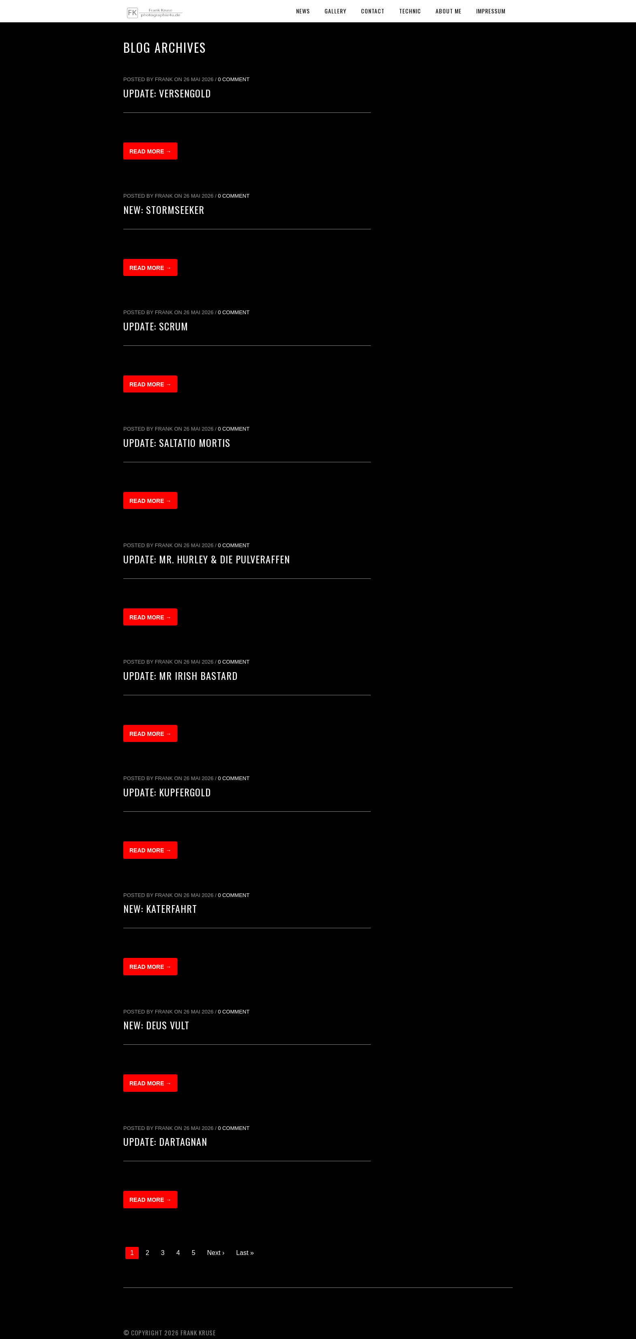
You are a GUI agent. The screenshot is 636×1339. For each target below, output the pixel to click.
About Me (449, 10)
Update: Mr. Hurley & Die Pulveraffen (206, 559)
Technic (410, 10)
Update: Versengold (167, 93)
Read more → (150, 151)
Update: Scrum (155, 326)
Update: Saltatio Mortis (176, 442)
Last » (245, 1252)
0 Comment (233, 79)
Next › (216, 1252)
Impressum (490, 10)
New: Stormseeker (163, 209)
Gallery (335, 10)
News (303, 10)
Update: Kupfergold (167, 792)
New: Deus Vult (156, 1025)
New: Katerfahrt (160, 908)
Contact (373, 10)
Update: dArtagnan (165, 1141)
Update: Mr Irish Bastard (180, 675)
